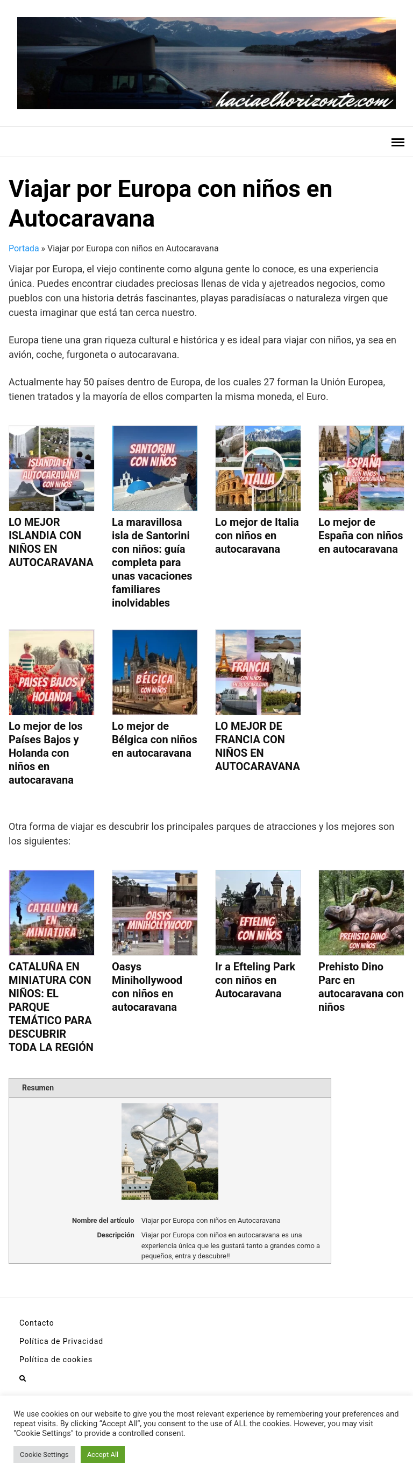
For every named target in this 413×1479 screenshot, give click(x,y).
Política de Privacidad (61, 1341)
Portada (24, 248)
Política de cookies (55, 1359)
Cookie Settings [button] (44, 1454)
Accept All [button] (103, 1454)
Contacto (36, 1323)
